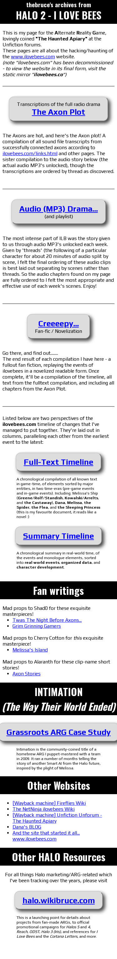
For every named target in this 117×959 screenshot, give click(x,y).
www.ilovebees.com (33, 57)
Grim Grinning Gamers (36, 626)
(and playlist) (58, 211)
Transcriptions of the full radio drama (58, 109)
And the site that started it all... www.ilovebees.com (46, 836)
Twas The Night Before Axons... (47, 620)
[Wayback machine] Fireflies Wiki (49, 803)
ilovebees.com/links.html (29, 153)
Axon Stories (26, 674)
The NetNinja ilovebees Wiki (43, 809)
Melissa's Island (30, 650)
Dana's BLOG (26, 827)
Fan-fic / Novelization (58, 326)
